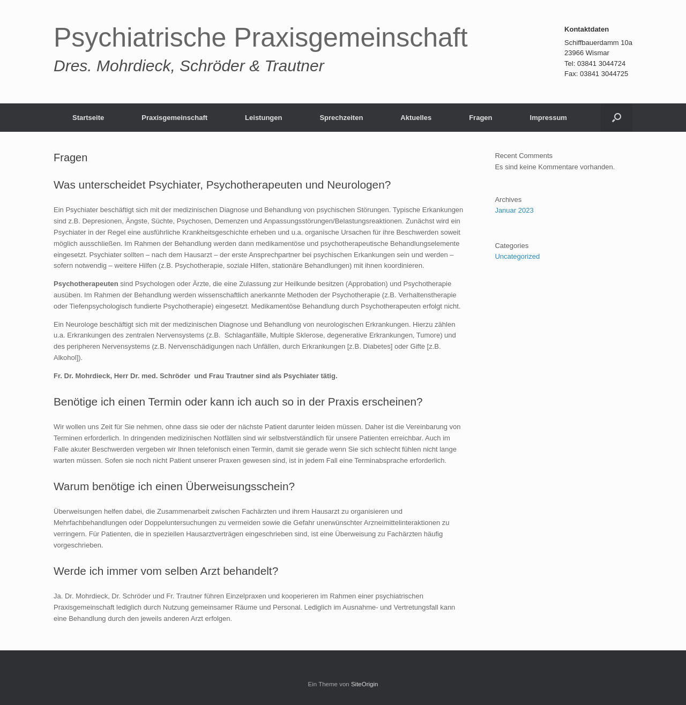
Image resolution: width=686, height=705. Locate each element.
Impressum (548, 118)
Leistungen (263, 118)
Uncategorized (517, 256)
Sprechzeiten (341, 118)
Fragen (480, 118)
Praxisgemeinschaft (174, 118)
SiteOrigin (364, 684)
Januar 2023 (514, 210)
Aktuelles (415, 118)
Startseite (88, 118)
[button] (616, 117)
